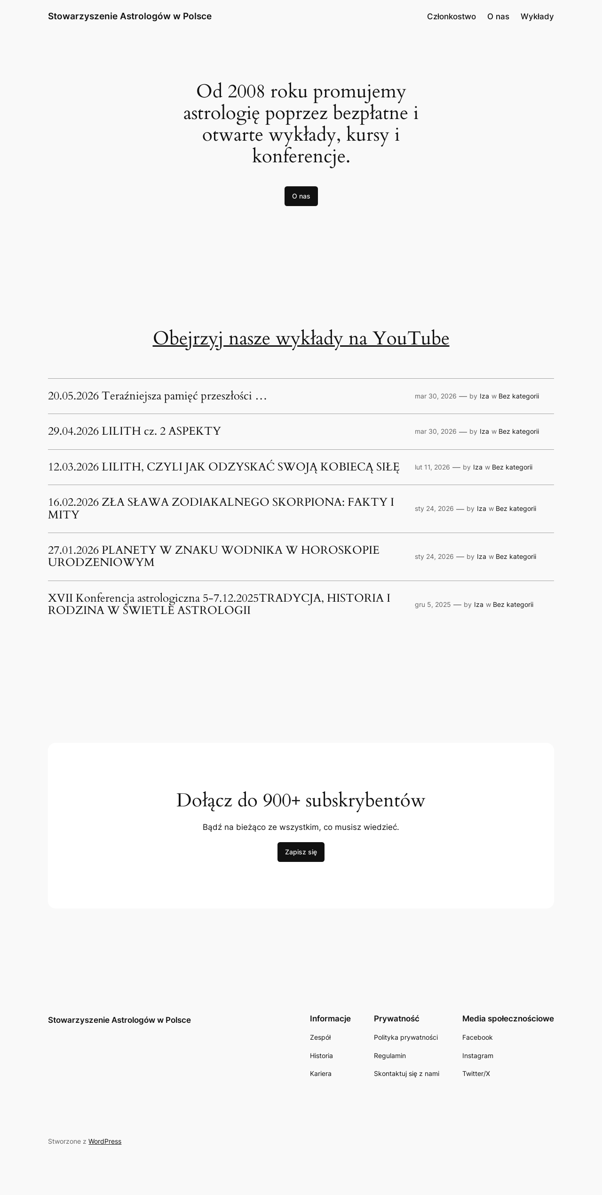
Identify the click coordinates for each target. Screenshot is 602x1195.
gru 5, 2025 (433, 604)
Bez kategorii (519, 396)
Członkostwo (451, 16)
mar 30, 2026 (436, 396)
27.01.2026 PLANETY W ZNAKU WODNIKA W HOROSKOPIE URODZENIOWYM (214, 556)
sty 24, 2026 (434, 508)
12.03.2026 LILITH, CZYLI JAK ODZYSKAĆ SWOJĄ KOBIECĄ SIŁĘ (224, 467)
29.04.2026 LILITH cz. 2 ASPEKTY (134, 431)
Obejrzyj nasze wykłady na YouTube (301, 338)
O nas (498, 16)
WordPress (104, 1141)
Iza (484, 396)
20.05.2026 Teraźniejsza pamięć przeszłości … (157, 396)
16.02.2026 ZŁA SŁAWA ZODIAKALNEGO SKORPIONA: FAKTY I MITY (221, 508)
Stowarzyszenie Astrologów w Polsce (130, 16)
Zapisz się (301, 852)
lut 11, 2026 (432, 467)
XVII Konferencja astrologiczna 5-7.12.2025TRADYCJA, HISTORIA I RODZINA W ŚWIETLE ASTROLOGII (219, 604)
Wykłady (537, 16)
